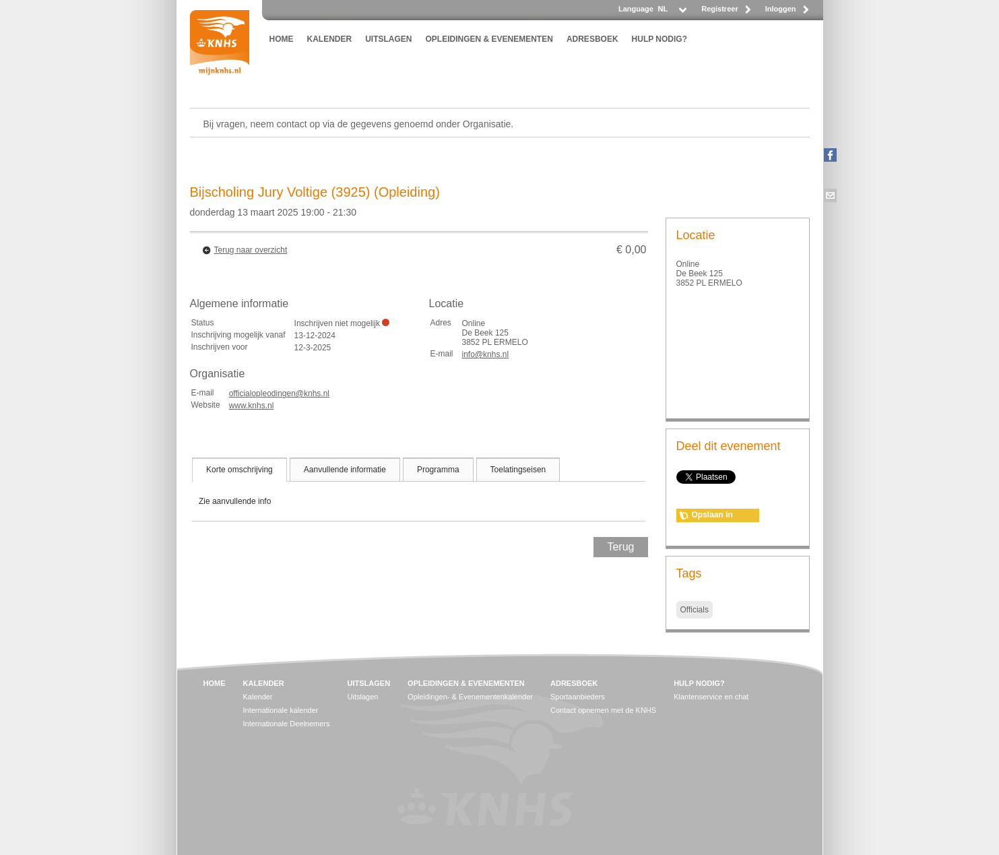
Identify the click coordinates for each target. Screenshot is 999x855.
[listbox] (671, 12)
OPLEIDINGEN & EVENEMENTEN (489, 39)
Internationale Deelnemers (286, 724)
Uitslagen (363, 697)
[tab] (239, 469)
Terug (620, 546)
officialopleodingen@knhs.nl (279, 393)
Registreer (719, 9)
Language (635, 9)
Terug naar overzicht (251, 250)
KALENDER (329, 39)
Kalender (258, 697)
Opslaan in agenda (712, 516)
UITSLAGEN (388, 39)
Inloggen (780, 9)
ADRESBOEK (592, 39)
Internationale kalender (281, 710)
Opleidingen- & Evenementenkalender (470, 697)
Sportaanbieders (577, 697)
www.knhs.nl (251, 405)
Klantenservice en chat (711, 697)
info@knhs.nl (485, 354)
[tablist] (419, 489)
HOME (281, 39)
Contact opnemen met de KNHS (603, 710)
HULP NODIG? (659, 39)
